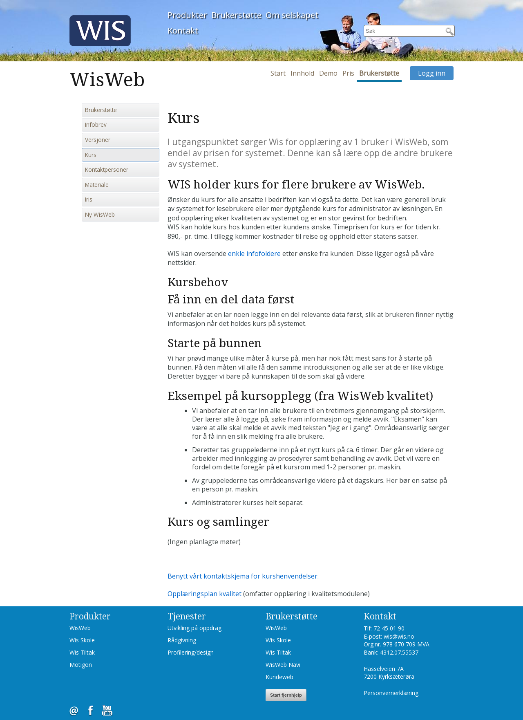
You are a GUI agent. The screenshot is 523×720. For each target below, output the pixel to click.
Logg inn (431, 73)
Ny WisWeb (100, 214)
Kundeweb (279, 677)
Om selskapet (292, 14)
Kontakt (183, 30)
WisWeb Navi (283, 664)
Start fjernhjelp (286, 695)
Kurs (90, 155)
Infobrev (96, 124)
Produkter (187, 14)
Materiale (97, 184)
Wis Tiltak (82, 652)
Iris (88, 199)
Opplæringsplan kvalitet (204, 593)
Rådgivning (182, 640)
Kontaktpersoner (106, 169)
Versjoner (97, 140)
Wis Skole (82, 640)
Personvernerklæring (391, 693)
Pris (348, 73)
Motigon (80, 664)
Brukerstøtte (236, 14)
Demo (328, 73)
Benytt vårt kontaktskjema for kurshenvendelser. (243, 576)
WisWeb (80, 628)
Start (278, 73)
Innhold (302, 73)
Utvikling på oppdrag (194, 628)
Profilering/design (191, 652)
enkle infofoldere (254, 253)
